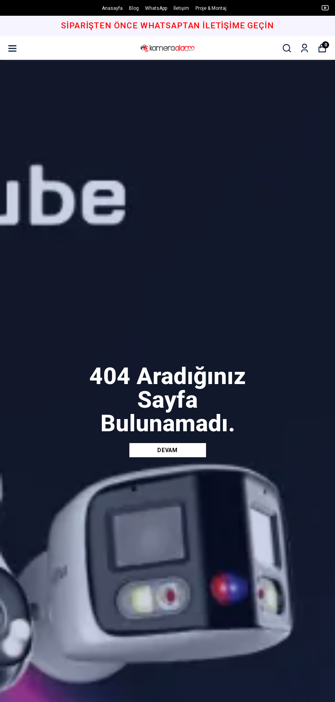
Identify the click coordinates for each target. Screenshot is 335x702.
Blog (134, 8)
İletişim (181, 8)
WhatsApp (156, 8)
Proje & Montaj (210, 8)
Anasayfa (112, 8)
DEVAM (167, 450)
